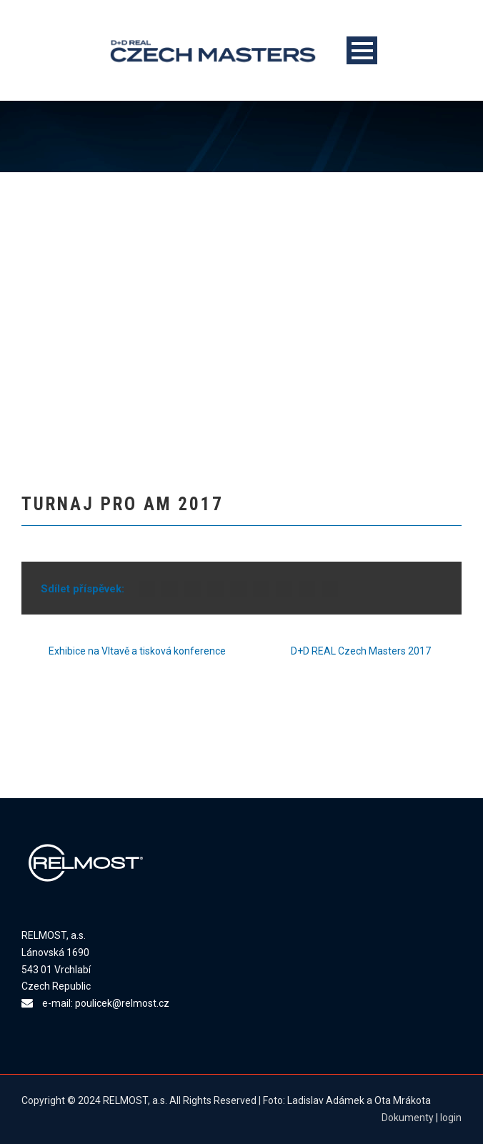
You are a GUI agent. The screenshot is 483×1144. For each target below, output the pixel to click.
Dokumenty (408, 1117)
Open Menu (362, 50)
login (451, 1117)
